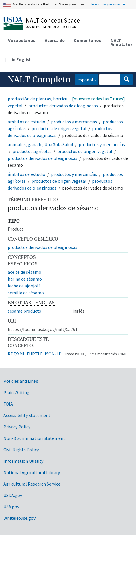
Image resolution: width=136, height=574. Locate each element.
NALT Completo (39, 79)
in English (22, 59)
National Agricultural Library (31, 472)
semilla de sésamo (26, 292)
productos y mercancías (74, 121)
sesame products (24, 311)
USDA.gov (12, 495)
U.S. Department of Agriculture (52, 27)
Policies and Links (20, 381)
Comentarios (87, 40)
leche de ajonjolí (24, 286)
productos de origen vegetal (58, 128)
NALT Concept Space (53, 20)
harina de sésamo (25, 279)
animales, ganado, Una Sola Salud (40, 144)
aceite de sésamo (24, 272)
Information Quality (23, 461)
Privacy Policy (16, 427)
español (84, 79)
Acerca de (55, 40)
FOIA (8, 404)
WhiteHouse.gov (19, 518)
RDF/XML (16, 354)
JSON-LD (53, 354)
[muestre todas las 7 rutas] (98, 99)
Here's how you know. (105, 4)
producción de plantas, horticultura (42, 99)
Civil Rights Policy (21, 449)
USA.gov (11, 506)
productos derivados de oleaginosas (63, 105)
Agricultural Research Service (31, 484)
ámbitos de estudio (26, 121)
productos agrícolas (32, 151)
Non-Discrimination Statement (34, 438)
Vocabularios (22, 40)
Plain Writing (16, 392)
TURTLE (34, 354)
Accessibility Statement (26, 415)
